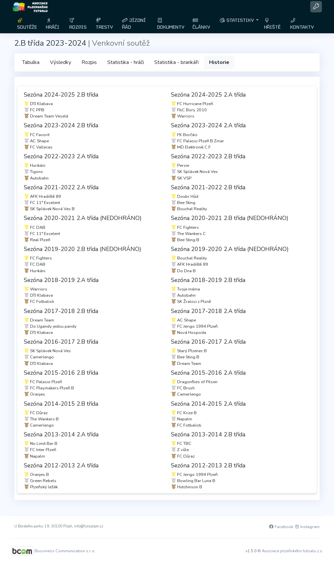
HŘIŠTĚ (272, 24)
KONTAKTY (302, 24)
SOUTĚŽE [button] (27, 24)
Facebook (280, 527)
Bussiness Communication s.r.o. (65, 551)
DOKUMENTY (170, 24)
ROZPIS (77, 24)
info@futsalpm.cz (88, 526)
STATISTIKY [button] (237, 20)
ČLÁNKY (201, 24)
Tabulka (30, 62)
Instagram (307, 527)
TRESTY (104, 24)
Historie (219, 62)
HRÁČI (52, 24)
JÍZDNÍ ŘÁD (134, 23)
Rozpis (89, 62)
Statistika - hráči (125, 62)
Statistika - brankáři (176, 62)
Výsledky (60, 62)
